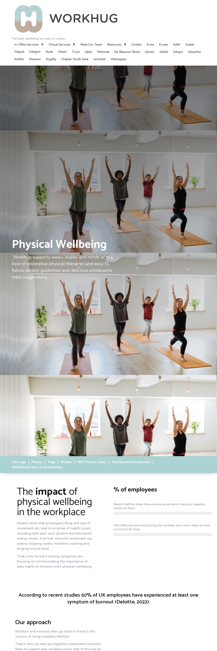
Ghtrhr (62, 52)
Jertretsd (100, 59)
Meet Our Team (91, 44)
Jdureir (149, 52)
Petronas (103, 52)
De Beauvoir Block (127, 52)
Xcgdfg (51, 59)
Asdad (189, 44)
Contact (136, 44)
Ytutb (49, 52)
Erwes (163, 44)
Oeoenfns (194, 52)
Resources (114, 44)
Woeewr (35, 59)
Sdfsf (176, 44)
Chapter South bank (74, 59)
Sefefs (164, 52)
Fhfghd (19, 52)
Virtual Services (59, 44)
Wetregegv (118, 59)
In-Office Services (26, 44)
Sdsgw (178, 52)
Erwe (150, 44)
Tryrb (76, 52)
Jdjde (88, 52)
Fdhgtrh (34, 52)
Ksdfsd (19, 59)
